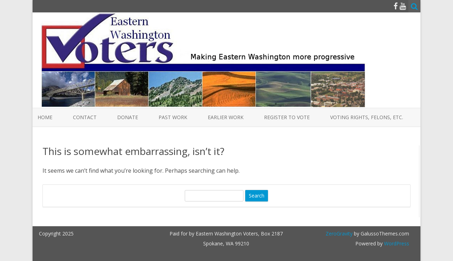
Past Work (173, 117)
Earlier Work (225, 117)
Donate (127, 117)
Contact (85, 117)
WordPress (396, 243)
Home (45, 117)
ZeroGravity (339, 233)
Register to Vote (287, 117)
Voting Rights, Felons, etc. (366, 117)
